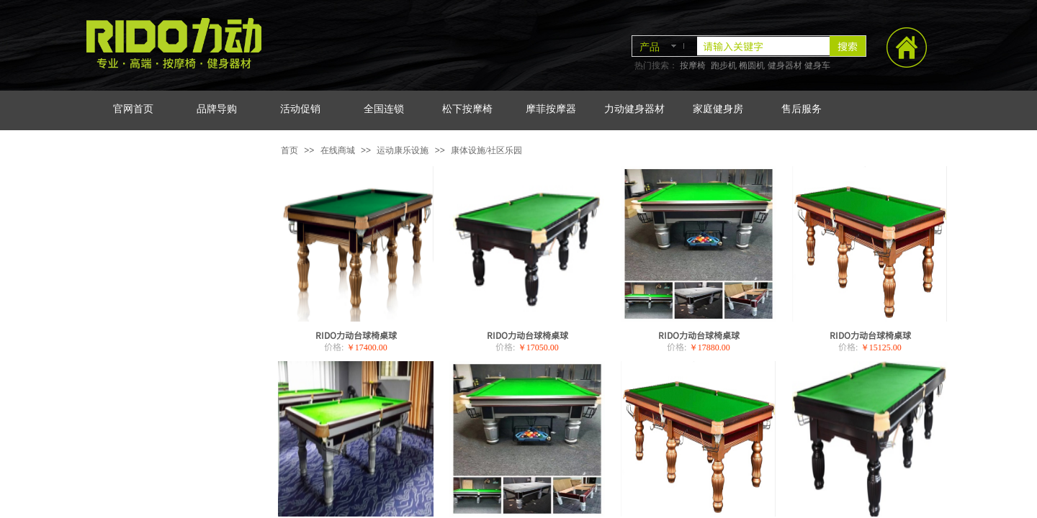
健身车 (817, 65)
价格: (334, 346)
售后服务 (801, 109)
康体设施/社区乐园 (486, 150)
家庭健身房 (718, 109)
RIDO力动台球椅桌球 (356, 335)
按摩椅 (693, 65)
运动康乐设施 (402, 150)
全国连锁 (384, 109)
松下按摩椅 (467, 109)
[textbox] (763, 46)
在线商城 (337, 150)
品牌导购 (217, 109)
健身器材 (785, 65)
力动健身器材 (634, 109)
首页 (289, 150)
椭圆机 (752, 65)
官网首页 (133, 109)
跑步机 (724, 65)
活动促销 (300, 109)
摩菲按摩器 (551, 109)
